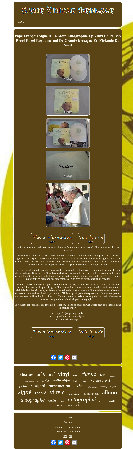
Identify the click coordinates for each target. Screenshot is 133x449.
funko (89, 374)
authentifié (61, 380)
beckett (79, 385)
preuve (60, 405)
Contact (68, 422)
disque (26, 374)
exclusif (103, 386)
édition (112, 376)
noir (77, 405)
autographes (91, 393)
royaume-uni (100, 380)
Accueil (68, 417)
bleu (69, 405)
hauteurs (102, 402)
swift (112, 401)
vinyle (57, 392)
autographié (82, 399)
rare (103, 375)
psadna (25, 385)
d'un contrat (92, 387)
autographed (31, 380)
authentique (74, 394)
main (52, 401)
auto (61, 401)
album (109, 392)
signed (40, 386)
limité (75, 381)
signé (25, 392)
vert (75, 375)
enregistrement (59, 386)
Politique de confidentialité (68, 427)
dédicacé (46, 374)
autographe (33, 400)
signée (113, 386)
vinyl (63, 374)
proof (84, 381)
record (40, 392)
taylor (45, 380)
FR (70, 436)
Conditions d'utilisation (68, 431)
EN (65, 436)
